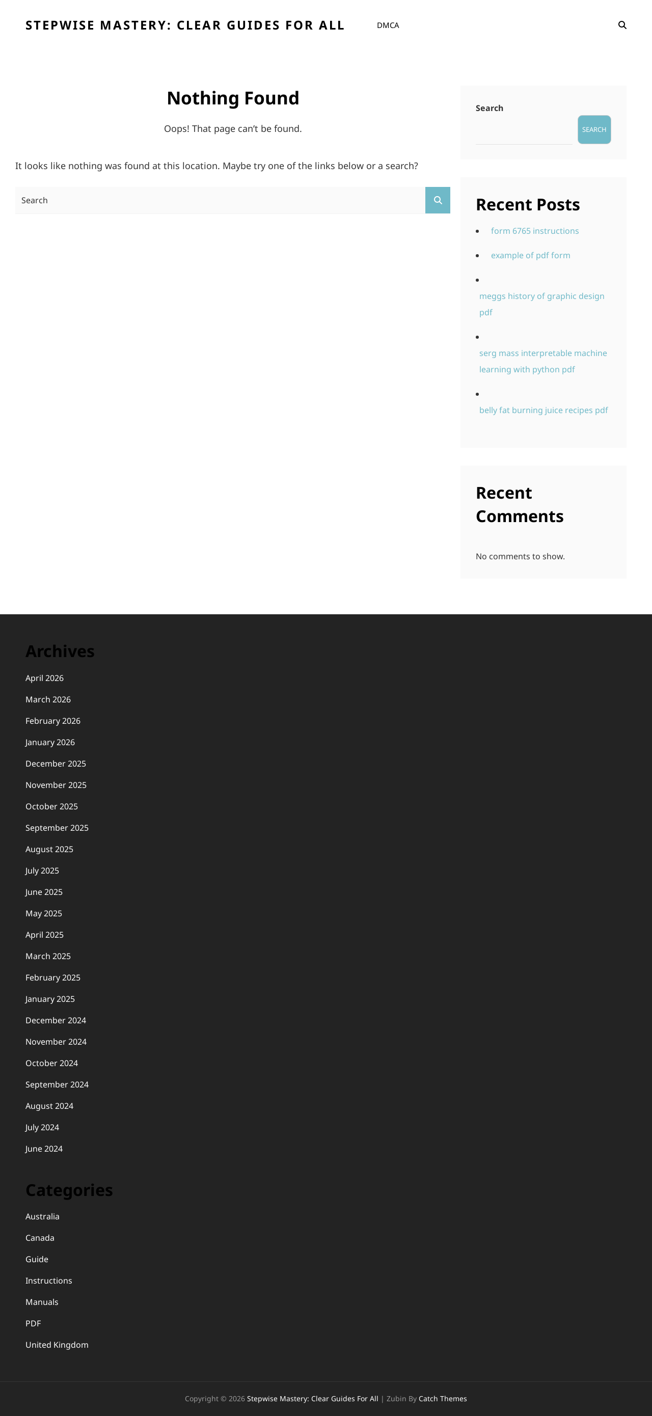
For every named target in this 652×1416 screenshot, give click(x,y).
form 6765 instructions (535, 230)
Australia (42, 1216)
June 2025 (44, 891)
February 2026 (52, 720)
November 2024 (56, 1041)
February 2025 (52, 977)
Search (489, 108)
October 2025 (51, 806)
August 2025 (49, 849)
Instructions (48, 1280)
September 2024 (57, 1084)
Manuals (42, 1302)
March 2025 (48, 956)
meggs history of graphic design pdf (542, 304)
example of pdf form (530, 255)
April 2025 (44, 934)
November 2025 (56, 785)
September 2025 (57, 827)
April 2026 (44, 678)
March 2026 (48, 699)
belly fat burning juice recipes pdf (543, 410)
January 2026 (50, 742)
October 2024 (51, 1063)
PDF (33, 1323)
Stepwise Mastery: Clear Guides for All (185, 24)
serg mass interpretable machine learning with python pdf (543, 361)
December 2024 (55, 1020)
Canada (40, 1237)
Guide (36, 1259)
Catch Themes (443, 1398)
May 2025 (43, 913)
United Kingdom (57, 1344)
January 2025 (50, 998)
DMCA (388, 25)
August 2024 (49, 1105)
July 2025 (42, 870)
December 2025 (55, 763)
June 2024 (44, 1148)
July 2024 (42, 1127)
